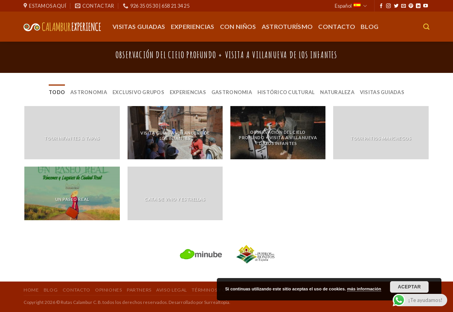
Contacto (336, 26)
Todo (57, 92)
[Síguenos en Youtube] (425, 6)
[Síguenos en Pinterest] (411, 6)
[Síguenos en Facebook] (381, 6)
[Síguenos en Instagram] (388, 6)
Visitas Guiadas (382, 92)
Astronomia (88, 92)
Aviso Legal (171, 290)
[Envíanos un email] (403, 6)
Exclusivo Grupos (138, 92)
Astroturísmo (287, 26)
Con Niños (238, 26)
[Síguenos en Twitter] (396, 6)
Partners (139, 290)
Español (351, 6)
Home (31, 290)
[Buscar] (426, 26)
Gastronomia (231, 92)
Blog (369, 26)
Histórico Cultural (286, 92)
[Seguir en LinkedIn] (418, 6)
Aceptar (409, 287)
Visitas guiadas (138, 26)
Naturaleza (337, 92)
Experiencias (193, 26)
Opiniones (108, 290)
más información (364, 289)
